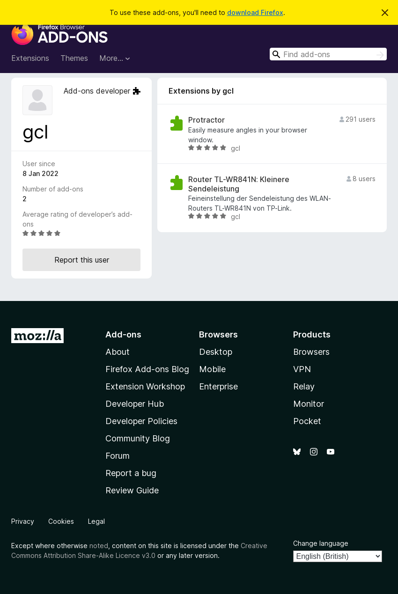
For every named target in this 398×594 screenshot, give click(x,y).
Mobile (212, 369)
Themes (74, 58)
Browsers (311, 352)
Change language (320, 543)
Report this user (81, 259)
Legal (96, 521)
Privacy (22, 521)
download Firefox (255, 12)
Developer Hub (134, 404)
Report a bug (130, 473)
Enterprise (218, 386)
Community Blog (137, 438)
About (117, 352)
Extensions (30, 58)
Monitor (308, 404)
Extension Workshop (145, 386)
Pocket (307, 421)
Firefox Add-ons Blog (147, 369)
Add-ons (123, 334)
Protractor (206, 120)
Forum (117, 456)
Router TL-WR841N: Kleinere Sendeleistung (238, 184)
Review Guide (132, 490)
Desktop (215, 352)
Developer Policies (141, 421)
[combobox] (328, 54)
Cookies (61, 521)
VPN (302, 369)
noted (98, 546)
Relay (304, 386)
